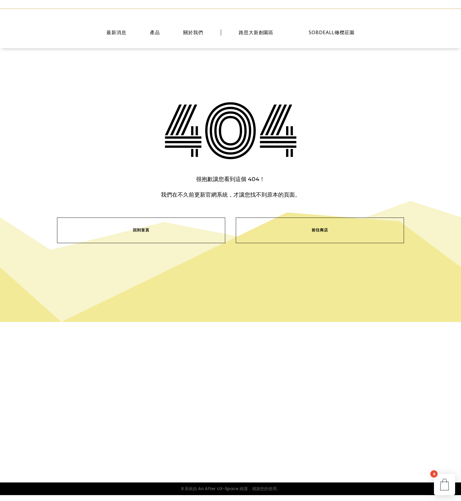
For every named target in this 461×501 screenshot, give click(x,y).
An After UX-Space (218, 494)
